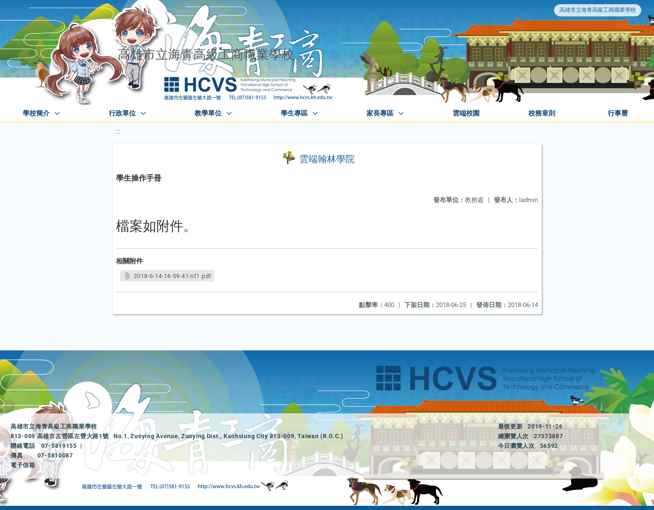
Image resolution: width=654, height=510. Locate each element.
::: (118, 131)
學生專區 (294, 113)
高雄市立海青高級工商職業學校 (597, 10)
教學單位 (208, 113)
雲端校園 (466, 113)
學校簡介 (36, 113)
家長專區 (380, 113)
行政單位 (122, 113)
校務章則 (541, 113)
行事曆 (618, 113)
